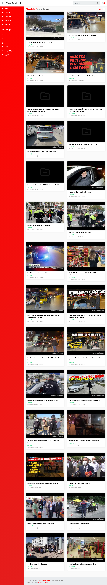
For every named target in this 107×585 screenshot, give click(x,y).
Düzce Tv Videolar (14, 3)
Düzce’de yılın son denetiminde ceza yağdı (41, 76)
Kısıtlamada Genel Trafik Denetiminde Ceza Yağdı (42, 400)
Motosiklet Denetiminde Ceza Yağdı (38, 225)
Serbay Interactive (43, 582)
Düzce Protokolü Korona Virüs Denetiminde (40, 523)
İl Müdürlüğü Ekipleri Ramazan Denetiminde (82, 564)
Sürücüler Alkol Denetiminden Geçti (80, 192)
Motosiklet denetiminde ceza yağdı (80, 232)
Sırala (102, 9)
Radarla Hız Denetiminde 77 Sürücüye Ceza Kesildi (43, 185)
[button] (12, 20)
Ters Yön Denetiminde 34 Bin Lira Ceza (39, 42)
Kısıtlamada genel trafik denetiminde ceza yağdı (84, 400)
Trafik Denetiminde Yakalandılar (37, 564)
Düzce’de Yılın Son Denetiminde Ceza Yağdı (82, 35)
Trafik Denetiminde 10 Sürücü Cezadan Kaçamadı (42, 273)
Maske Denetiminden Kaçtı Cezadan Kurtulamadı (84, 441)
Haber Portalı (103, 3)
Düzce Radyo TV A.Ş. (45, 580)
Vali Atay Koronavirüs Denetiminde (79, 483)
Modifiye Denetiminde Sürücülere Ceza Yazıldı (41, 151)
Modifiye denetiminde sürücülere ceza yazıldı (83, 144)
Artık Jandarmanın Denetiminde (79, 523)
